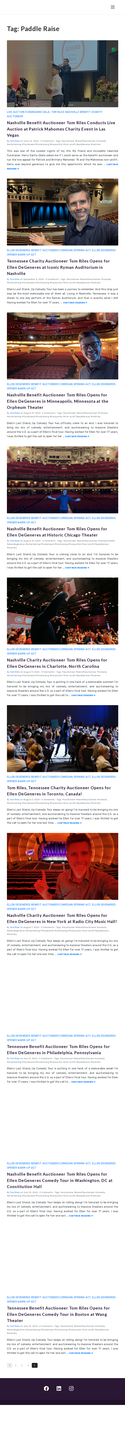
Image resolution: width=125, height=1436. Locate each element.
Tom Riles (15, 141)
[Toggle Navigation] (112, 7)
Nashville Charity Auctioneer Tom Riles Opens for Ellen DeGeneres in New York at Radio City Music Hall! (59, 939)
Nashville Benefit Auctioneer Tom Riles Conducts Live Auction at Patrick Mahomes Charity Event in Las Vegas (60, 128)
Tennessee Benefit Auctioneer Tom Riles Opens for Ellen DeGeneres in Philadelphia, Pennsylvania (60, 1077)
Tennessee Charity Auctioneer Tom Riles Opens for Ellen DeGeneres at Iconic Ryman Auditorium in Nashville (61, 266)
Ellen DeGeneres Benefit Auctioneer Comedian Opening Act (49, 250)
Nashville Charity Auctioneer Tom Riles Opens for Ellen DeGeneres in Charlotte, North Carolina (56, 672)
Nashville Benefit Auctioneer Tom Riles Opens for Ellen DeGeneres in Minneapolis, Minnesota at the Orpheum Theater (60, 400)
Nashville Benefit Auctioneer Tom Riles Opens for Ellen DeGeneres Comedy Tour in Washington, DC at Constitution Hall (60, 1210)
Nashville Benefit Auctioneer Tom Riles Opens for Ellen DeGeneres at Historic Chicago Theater (55, 534)
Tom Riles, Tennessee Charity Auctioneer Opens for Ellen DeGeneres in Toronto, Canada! (58, 805)
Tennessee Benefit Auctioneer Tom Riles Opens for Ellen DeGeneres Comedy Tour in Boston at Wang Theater (60, 1344)
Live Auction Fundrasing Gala (28, 112)
